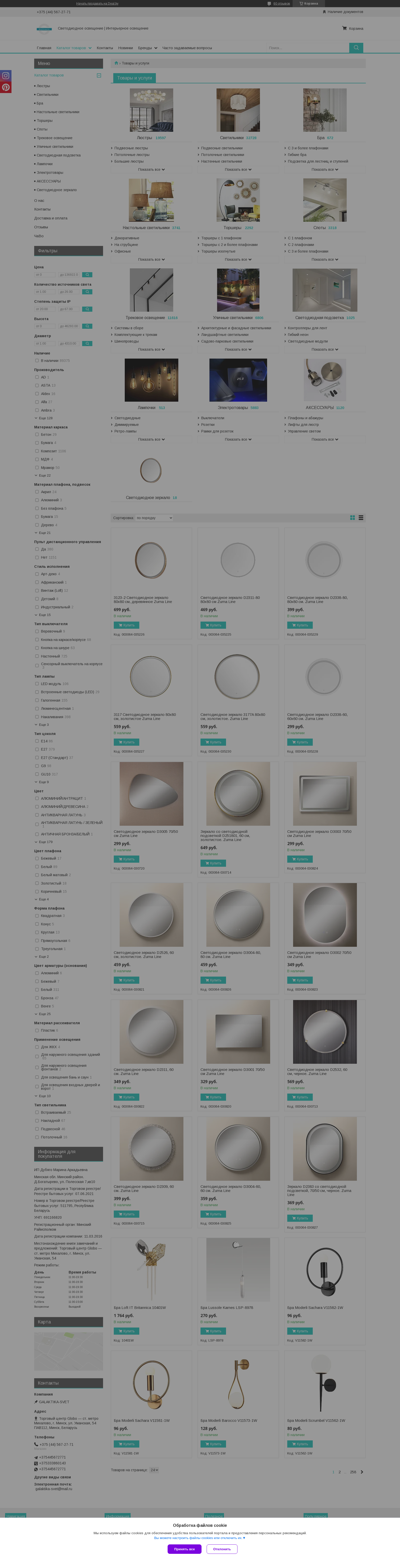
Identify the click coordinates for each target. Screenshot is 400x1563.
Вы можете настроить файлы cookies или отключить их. (198, 1538)
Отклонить (222, 1549)
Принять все (184, 1549)
